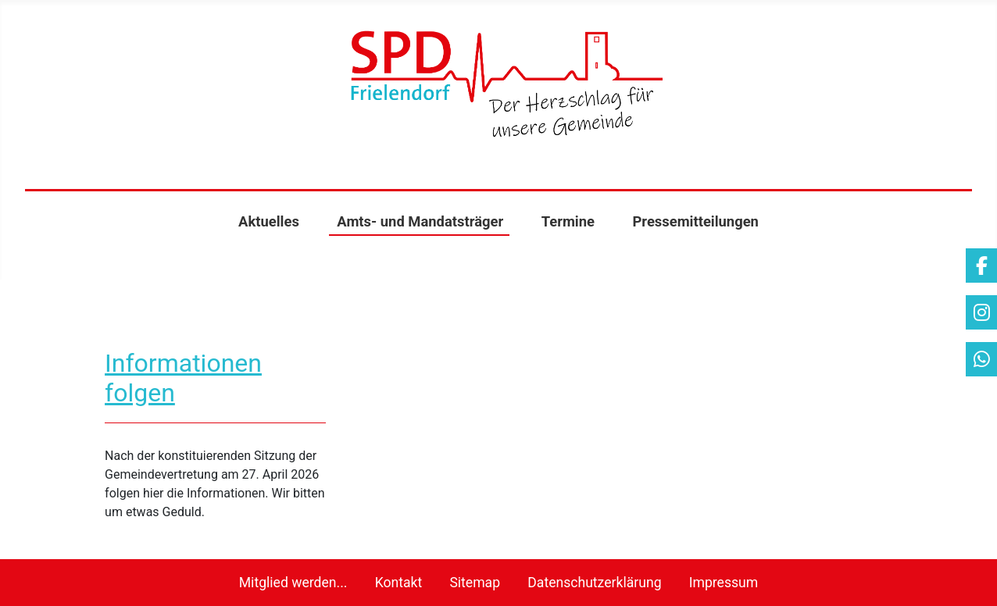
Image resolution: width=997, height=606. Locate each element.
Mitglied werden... (293, 582)
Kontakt (399, 582)
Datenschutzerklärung (594, 582)
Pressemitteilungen (695, 221)
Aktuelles (268, 221)
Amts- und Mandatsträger (420, 221)
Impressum (724, 582)
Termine (568, 221)
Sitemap (474, 582)
